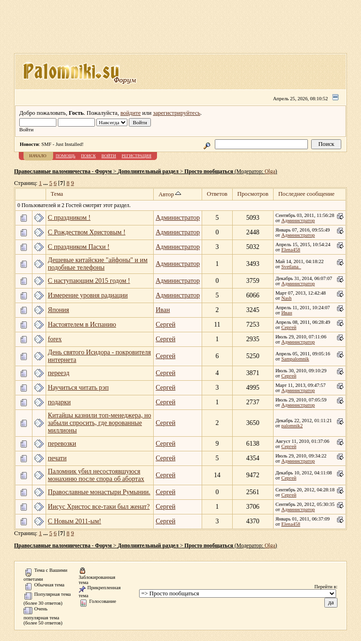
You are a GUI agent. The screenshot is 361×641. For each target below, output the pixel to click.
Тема (57, 194)
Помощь (66, 155)
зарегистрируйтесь (176, 113)
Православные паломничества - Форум (63, 171)
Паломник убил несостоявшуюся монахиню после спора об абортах (96, 475)
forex (55, 339)
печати (57, 458)
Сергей (165, 324)
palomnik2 (292, 425)
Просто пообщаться (208, 171)
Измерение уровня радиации (88, 295)
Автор (169, 194)
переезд (59, 373)
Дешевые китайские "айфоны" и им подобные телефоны (98, 263)
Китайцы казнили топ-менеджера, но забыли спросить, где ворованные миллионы (99, 423)
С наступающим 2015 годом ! (89, 280)
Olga (270, 171)
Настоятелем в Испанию (82, 324)
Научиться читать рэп (78, 387)
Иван (163, 309)
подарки (59, 402)
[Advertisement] (185, 29)
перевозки (62, 443)
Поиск (88, 155)
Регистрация (136, 155)
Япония (58, 309)
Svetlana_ (291, 266)
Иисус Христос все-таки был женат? (99, 506)
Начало (38, 155)
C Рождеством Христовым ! (87, 232)
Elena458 (290, 249)
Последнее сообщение (306, 194)
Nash (286, 298)
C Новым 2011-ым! (74, 521)
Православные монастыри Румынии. (99, 492)
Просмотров (252, 194)
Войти (109, 155)
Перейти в (325, 586)
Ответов (217, 194)
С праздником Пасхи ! (79, 246)
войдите (130, 113)
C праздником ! (69, 217)
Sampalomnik (295, 358)
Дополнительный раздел (148, 171)
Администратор (178, 217)
